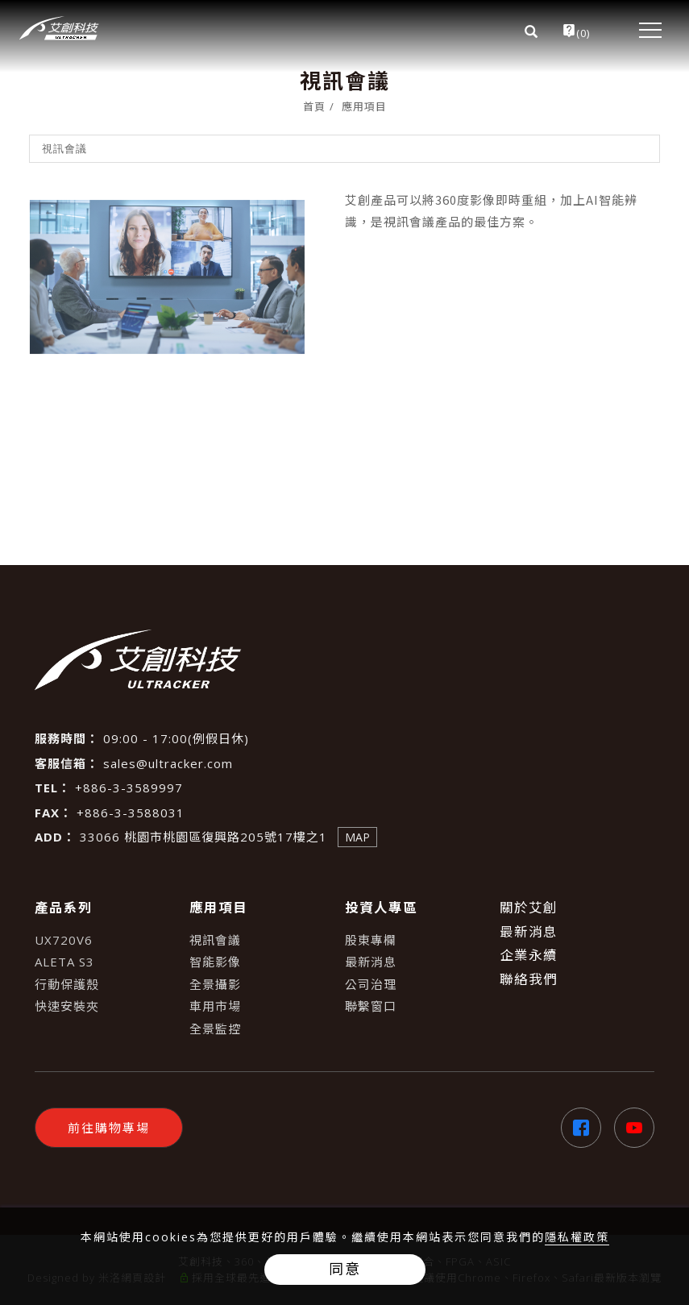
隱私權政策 (577, 1237)
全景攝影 (215, 984)
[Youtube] (627, 1128)
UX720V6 (64, 940)
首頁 (314, 106)
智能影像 (215, 962)
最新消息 (370, 962)
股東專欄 (370, 940)
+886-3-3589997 (129, 787)
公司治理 (370, 984)
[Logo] (59, 28)
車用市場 (215, 1006)
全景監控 (215, 1028)
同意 (345, 1268)
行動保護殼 (67, 984)
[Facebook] (574, 1128)
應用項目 (364, 106)
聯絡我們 (529, 979)
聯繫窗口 (370, 1006)
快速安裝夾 (67, 1006)
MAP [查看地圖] (357, 837)
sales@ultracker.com (168, 763)
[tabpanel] (345, 283)
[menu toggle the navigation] (644, 30)
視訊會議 (215, 940)
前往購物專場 (109, 1128)
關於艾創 (529, 907)
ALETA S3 (64, 962)
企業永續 (529, 955)
